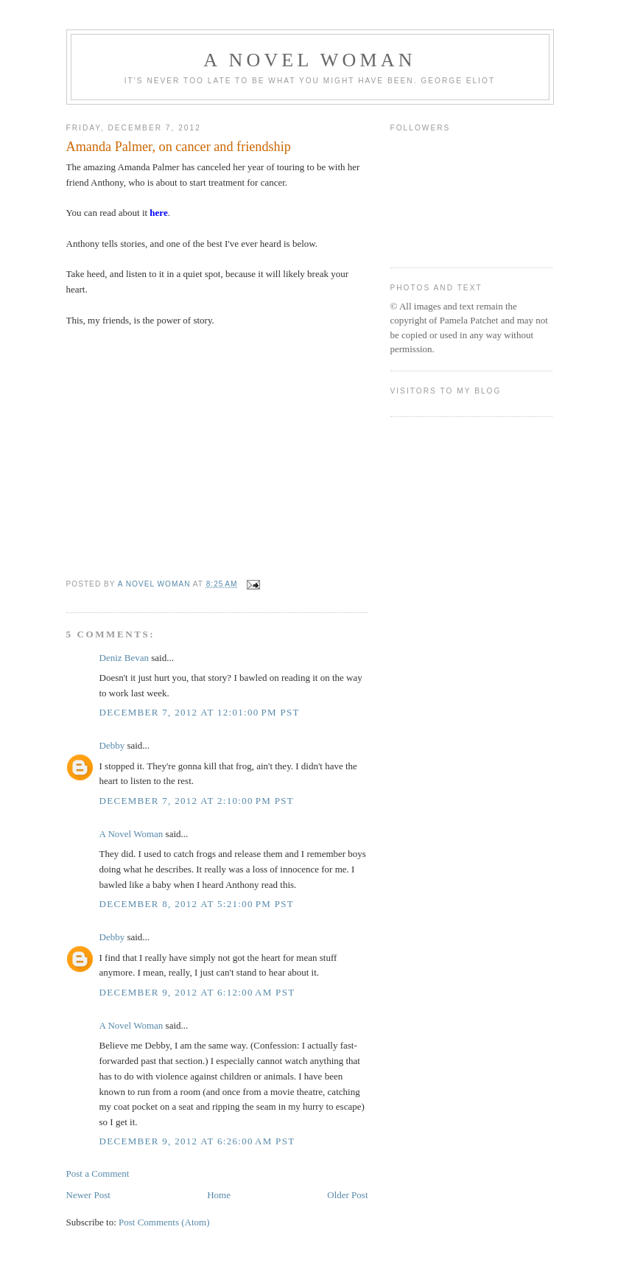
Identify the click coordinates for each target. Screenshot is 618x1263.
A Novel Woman (309, 60)
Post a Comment (98, 1173)
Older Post (347, 1194)
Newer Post (88, 1194)
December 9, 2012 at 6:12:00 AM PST (197, 992)
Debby (112, 745)
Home (219, 1194)
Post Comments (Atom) (164, 1222)
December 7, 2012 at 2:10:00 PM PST (196, 800)
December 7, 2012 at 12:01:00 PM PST (199, 712)
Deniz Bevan (124, 657)
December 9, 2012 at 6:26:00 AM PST (197, 1141)
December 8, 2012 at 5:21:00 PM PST (196, 903)
